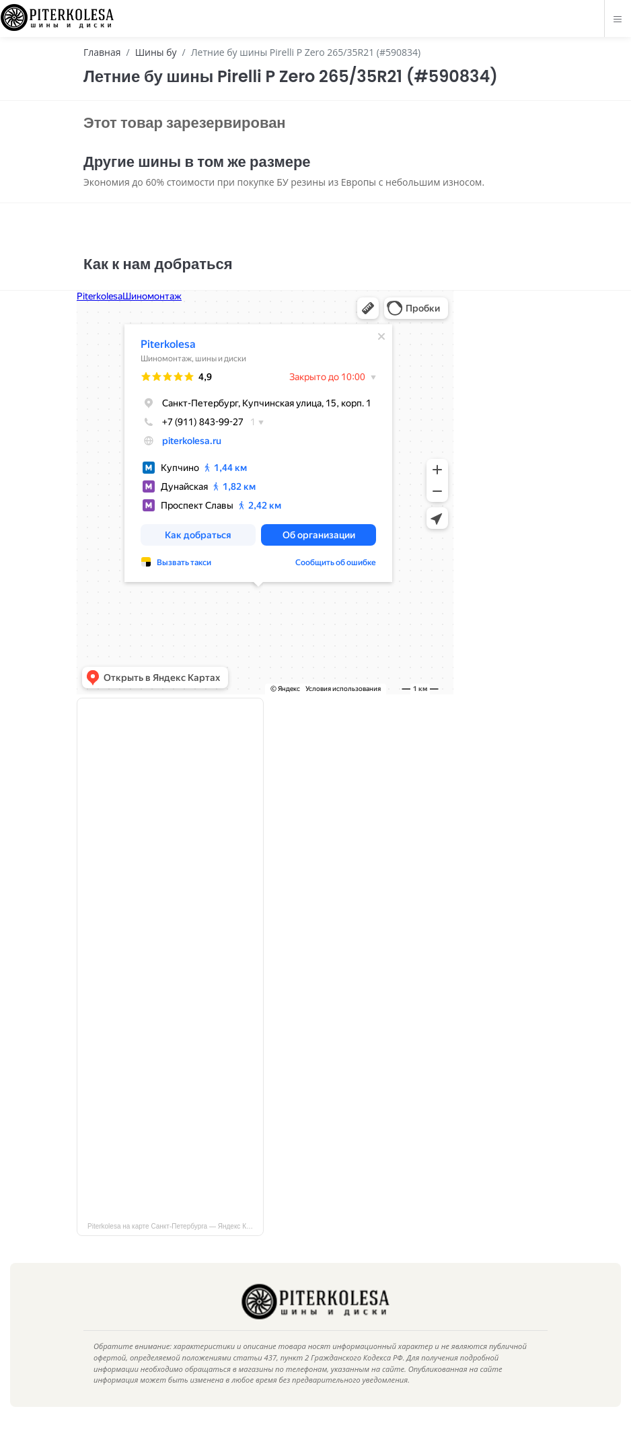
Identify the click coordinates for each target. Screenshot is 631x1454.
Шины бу (156, 52)
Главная (102, 52)
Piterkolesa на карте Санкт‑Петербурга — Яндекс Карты (174, 1246)
